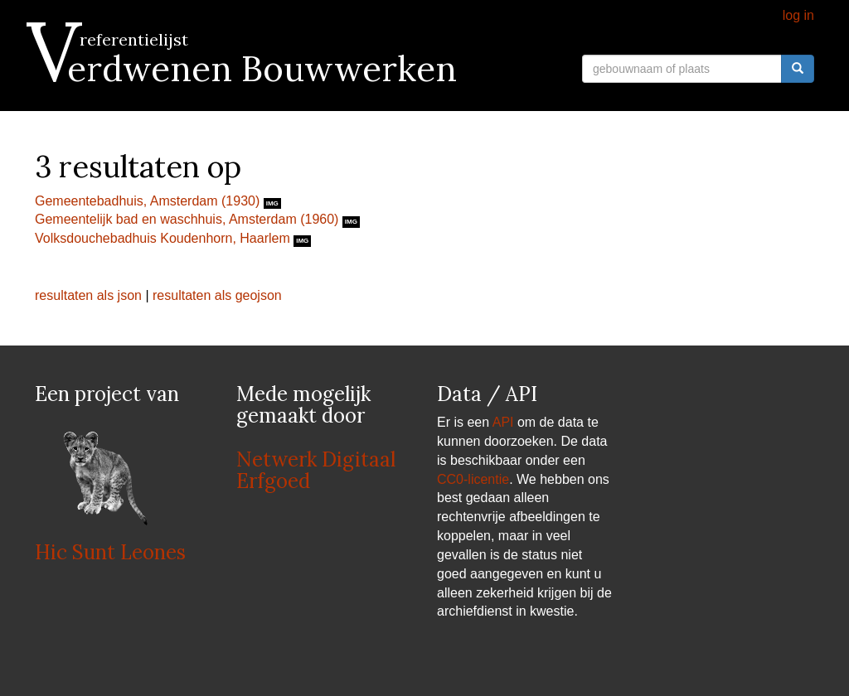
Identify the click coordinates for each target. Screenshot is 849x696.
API (503, 422)
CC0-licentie (473, 479)
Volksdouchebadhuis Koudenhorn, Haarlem (164, 238)
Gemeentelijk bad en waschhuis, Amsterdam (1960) (188, 219)
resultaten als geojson (217, 295)
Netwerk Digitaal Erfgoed (315, 470)
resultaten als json (88, 295)
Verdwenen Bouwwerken (246, 68)
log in (798, 15)
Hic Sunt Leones (110, 552)
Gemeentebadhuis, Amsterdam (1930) (149, 201)
